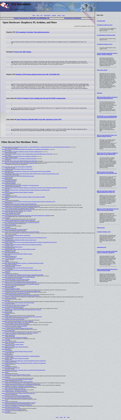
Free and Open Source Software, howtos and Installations (14, 326)
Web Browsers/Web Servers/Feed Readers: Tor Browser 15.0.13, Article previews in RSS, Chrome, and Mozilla (26, 171)
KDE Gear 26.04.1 (6, 300)
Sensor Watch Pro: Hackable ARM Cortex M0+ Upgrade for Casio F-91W (39, 119)
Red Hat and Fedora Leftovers (8, 251)
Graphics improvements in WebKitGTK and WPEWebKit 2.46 (31, 18)
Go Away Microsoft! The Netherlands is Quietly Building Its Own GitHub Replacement (20, 284)
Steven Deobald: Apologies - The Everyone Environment (14, 391)
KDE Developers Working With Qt (9, 256)
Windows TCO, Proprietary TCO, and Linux (11, 213)
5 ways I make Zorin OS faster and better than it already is (14, 337)
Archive (59, 15)
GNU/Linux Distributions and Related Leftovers (12, 246)
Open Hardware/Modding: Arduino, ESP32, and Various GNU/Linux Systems (18, 249)
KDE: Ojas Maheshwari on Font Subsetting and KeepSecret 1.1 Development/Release (21, 356)
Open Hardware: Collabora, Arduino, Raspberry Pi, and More (15, 358)
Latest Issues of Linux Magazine (9, 286)
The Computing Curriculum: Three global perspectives (32, 32)
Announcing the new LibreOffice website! (11, 288)
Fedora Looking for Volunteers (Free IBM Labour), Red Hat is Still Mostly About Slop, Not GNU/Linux (24, 360)
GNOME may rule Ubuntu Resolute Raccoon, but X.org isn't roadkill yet (17, 321)
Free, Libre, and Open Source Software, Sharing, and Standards (16, 235)
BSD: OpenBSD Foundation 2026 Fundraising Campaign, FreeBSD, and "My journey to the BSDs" (23, 197)
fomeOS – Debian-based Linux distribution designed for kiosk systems (17, 328)
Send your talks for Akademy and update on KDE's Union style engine (17, 169)
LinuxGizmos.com (101, 247)
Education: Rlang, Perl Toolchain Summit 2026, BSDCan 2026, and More (18, 176)
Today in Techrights (6, 227)
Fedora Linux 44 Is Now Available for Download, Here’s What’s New (17, 405)
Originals (54, 15)
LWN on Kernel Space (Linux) (8, 335)
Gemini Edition (47, 15)
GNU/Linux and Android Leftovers (9, 180)
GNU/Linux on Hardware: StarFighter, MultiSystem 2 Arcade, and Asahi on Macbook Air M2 (22, 151)
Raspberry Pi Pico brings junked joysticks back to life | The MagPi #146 (37, 74)
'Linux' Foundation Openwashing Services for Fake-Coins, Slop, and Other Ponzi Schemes (22, 244)
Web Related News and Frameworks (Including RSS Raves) (15, 346)
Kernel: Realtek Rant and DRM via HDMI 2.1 (12, 265)
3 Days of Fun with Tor (102, 70)
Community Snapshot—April (103, 231)
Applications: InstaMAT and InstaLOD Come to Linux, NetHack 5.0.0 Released (19, 156)
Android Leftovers (6, 217)
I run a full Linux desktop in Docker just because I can (13, 388)
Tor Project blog (101, 20)
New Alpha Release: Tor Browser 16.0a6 (106, 35)
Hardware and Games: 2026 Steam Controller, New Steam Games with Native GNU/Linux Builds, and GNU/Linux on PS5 (28, 201)
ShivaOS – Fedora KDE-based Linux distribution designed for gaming (17, 398)
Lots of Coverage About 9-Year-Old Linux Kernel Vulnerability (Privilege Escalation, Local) (21, 270)
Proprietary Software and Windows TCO (11, 367)
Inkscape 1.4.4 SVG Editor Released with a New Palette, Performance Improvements (108, 209)
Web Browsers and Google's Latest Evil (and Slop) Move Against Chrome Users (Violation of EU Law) (24, 237)
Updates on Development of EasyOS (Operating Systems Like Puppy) (17, 351)
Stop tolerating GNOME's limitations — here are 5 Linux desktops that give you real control (22, 316)
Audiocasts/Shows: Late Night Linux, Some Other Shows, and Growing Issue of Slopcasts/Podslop (23, 370)
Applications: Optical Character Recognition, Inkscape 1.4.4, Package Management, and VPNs (22, 263)
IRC (41, 15)
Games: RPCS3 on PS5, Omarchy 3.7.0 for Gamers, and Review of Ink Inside (19, 158)
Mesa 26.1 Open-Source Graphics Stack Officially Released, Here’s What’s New (106, 191)
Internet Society (101, 227)
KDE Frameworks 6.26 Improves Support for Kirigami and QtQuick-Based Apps (107, 98)
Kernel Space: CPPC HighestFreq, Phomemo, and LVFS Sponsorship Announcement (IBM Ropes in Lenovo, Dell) (27, 154)
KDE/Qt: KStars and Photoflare (9, 183)
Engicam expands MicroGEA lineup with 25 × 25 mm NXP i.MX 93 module (107, 270)
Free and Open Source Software (9, 224)
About (38, 15)
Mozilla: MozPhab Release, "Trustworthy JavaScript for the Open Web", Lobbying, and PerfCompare (24, 363)
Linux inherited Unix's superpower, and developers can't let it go (16, 293)
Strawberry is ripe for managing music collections (12, 307)
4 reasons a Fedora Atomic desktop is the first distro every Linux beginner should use (20, 222)
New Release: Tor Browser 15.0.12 (104, 44)
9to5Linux (99, 93)
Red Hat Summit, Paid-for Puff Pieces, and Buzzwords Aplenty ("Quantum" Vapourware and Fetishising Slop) (26, 190)
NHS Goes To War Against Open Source (11, 407)
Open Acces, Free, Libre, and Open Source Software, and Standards (17, 166)
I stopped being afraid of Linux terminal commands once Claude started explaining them (21, 291)
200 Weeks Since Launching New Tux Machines (12, 229)
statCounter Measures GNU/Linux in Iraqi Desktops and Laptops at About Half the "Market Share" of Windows (26, 215)
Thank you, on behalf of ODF (8, 330)
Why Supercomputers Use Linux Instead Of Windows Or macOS (16, 374)
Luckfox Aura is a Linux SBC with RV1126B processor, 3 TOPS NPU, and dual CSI (107, 252)
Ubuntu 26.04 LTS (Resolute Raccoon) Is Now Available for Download (17, 381)
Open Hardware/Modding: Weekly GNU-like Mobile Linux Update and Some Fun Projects (21, 309)
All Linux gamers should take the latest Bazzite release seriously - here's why (19, 402)
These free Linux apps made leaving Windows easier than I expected (17, 379)
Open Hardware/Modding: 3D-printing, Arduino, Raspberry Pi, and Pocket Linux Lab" (20, 185)
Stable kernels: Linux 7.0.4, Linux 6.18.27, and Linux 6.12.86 (15, 305)
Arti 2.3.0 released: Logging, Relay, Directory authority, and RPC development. (107, 54)
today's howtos (5, 199)
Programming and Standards (72, 18)
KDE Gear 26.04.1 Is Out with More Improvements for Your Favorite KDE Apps (107, 172)
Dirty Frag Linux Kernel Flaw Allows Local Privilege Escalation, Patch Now (107, 136)
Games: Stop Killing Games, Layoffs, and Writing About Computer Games (18, 302)
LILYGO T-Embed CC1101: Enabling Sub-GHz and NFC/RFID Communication (41, 98)
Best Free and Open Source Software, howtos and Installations (16, 395)
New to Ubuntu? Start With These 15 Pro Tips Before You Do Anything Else (18, 220)
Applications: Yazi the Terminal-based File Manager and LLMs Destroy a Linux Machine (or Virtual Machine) (25, 149)
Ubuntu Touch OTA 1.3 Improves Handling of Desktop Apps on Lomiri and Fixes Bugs (107, 153)
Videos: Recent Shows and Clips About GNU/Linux (13, 342)
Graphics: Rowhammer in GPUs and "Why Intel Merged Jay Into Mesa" (17, 267)
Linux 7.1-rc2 (5, 400)
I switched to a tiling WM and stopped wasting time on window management (18, 277)
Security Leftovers (6, 194)
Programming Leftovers (7, 178)
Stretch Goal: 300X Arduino (22, 52)
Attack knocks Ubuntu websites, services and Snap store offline (16, 279)
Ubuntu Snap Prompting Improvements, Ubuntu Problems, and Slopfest (17, 192)
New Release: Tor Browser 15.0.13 (104, 25)
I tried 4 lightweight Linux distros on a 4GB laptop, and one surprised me (18, 386)
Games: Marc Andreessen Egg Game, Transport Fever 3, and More (16, 210)
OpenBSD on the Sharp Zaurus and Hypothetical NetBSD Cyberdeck (17, 253)
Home (33, 15)
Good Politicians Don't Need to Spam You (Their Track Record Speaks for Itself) (19, 163)
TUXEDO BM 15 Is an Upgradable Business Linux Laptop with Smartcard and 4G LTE (107, 117)
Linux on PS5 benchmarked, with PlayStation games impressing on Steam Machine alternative (22, 274)
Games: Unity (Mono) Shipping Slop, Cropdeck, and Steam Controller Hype (18, 393)
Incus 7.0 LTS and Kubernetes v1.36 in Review (12, 258)
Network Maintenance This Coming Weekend (12, 409)
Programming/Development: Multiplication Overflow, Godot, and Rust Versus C (19, 240)
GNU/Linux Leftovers (6, 349)
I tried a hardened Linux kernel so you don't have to (13, 319)
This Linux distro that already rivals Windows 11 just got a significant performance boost (21, 384)
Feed (63, 15)
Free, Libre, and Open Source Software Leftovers (13, 344)
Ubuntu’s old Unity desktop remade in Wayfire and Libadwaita (15, 323)
